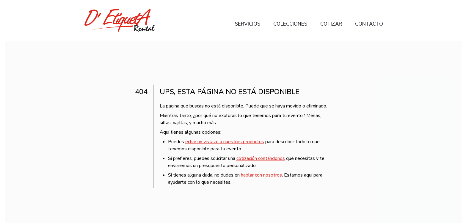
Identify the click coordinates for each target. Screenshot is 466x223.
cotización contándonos (260, 158)
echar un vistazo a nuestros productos (224, 141)
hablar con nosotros (261, 175)
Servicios (247, 24)
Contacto (369, 24)
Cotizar (331, 24)
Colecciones (290, 24)
